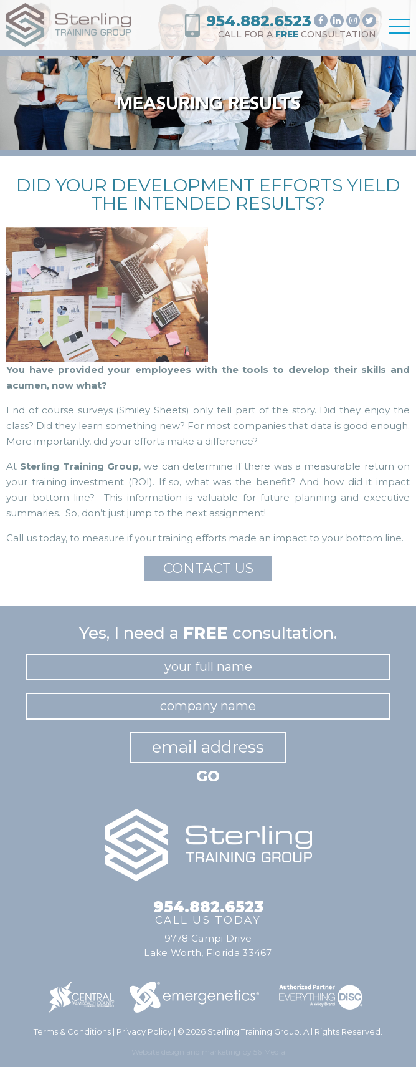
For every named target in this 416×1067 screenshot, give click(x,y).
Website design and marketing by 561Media (208, 1051)
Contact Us (208, 568)
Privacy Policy (144, 1031)
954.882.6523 (258, 21)
